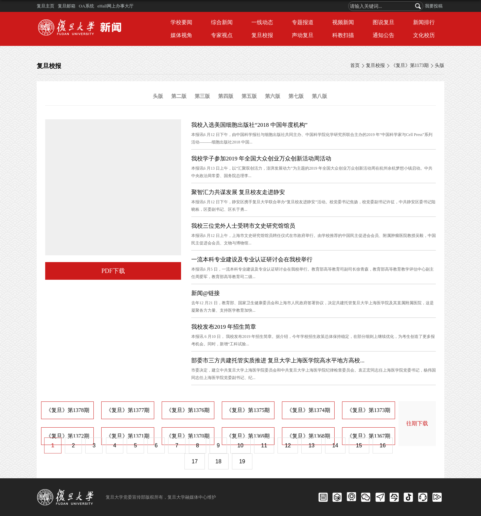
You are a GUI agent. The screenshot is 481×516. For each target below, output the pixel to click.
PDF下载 (113, 271)
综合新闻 (222, 22)
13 (311, 445)
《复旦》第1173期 (410, 65)
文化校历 (424, 35)
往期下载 (417, 423)
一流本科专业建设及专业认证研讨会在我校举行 (252, 259)
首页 (355, 65)
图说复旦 (383, 22)
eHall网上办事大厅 (115, 5)
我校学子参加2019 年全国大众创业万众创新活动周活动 (261, 158)
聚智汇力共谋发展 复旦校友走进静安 (238, 192)
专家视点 (222, 35)
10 (240, 445)
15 (359, 445)
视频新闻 (343, 22)
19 (242, 461)
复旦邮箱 (66, 5)
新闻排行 (424, 22)
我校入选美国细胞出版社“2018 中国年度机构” (249, 125)
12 (288, 445)
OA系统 (86, 5)
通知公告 (383, 35)
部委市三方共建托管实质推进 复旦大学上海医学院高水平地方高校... (277, 360)
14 (335, 445)
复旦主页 (45, 5)
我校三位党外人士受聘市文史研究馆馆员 (243, 226)
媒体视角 (181, 35)
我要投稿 (434, 5)
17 (195, 461)
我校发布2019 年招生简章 (223, 327)
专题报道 (303, 22)
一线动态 (262, 22)
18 (218, 461)
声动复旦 (303, 35)
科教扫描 (343, 35)
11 (264, 445)
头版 (439, 65)
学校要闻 (181, 22)
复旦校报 (262, 35)
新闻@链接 (205, 293)
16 (383, 445)
